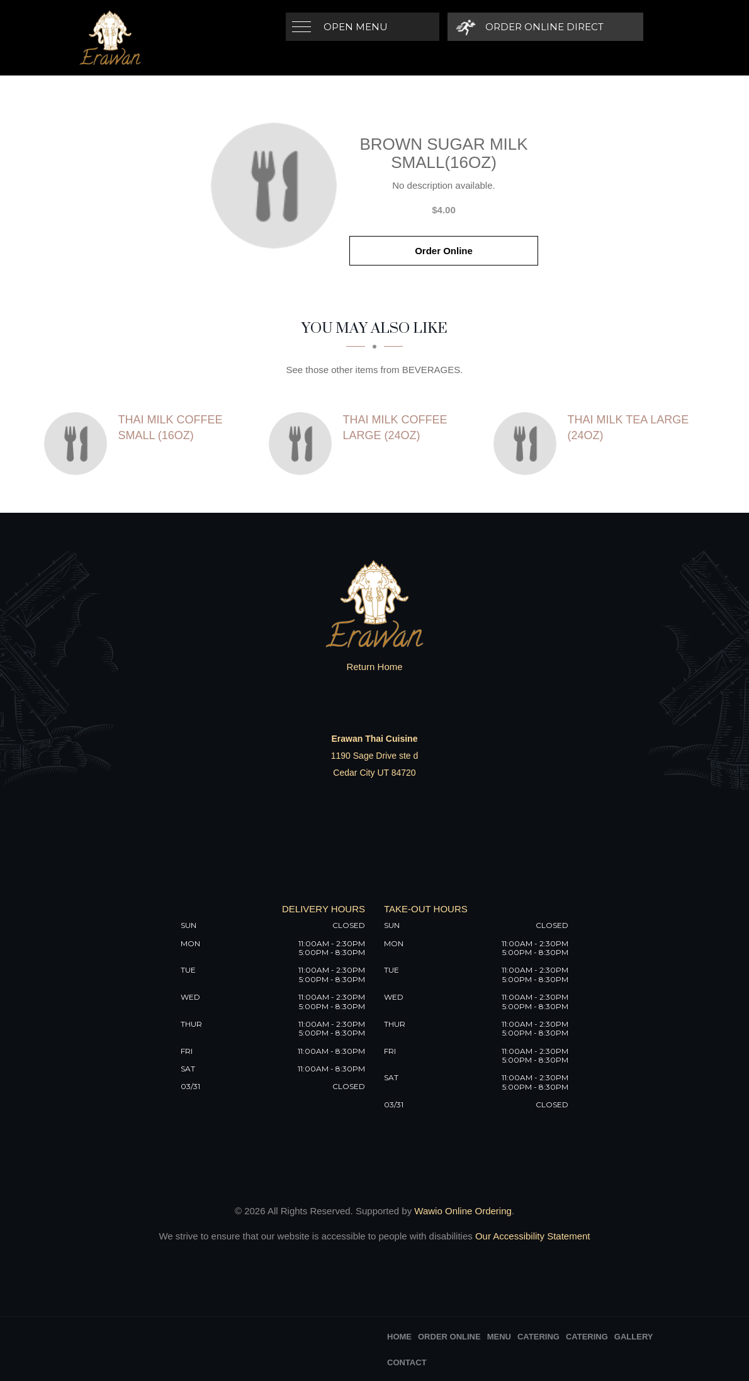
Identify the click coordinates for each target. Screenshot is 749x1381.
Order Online (444, 250)
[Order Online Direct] (529, 27)
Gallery (633, 1336)
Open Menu (356, 27)
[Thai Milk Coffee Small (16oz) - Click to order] (78, 443)
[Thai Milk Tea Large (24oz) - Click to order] (528, 443)
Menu (499, 1336)
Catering (538, 1336)
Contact (407, 1362)
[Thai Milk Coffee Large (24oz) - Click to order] (303, 443)
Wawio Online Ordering (463, 1210)
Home (399, 1336)
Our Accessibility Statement (531, 1236)
